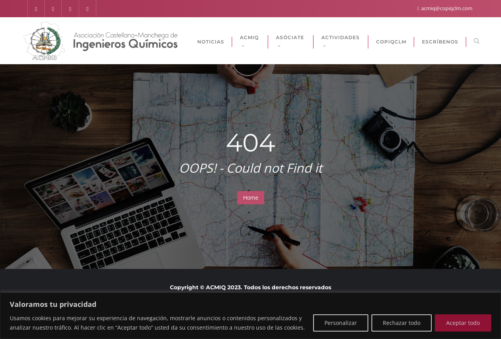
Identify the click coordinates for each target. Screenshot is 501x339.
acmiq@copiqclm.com (444, 8)
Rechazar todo (401, 322)
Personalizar (340, 322)
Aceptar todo (463, 322)
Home (250, 197)
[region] (250, 315)
